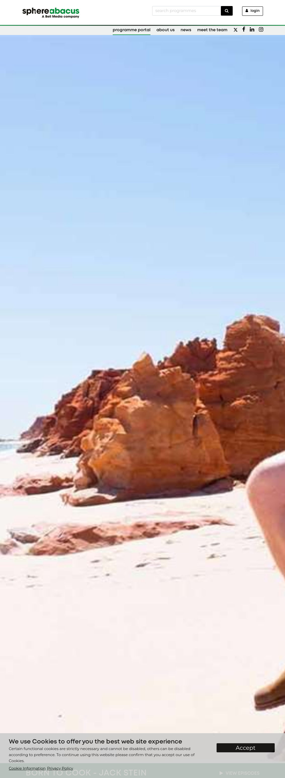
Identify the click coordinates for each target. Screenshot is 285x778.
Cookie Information (27, 768)
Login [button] (253, 11)
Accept (246, 747)
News (186, 30)
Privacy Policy (60, 768)
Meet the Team (212, 30)
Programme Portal (131, 30)
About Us (165, 30)
